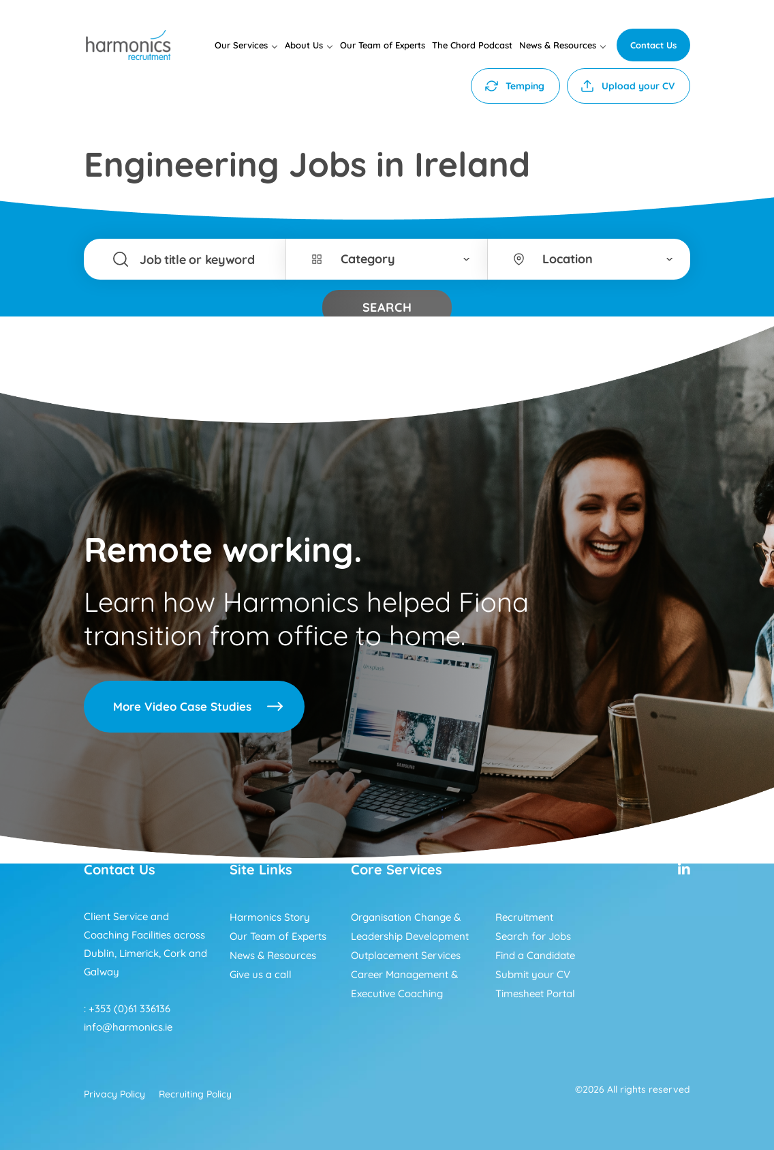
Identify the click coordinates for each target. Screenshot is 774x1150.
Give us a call (261, 974)
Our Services (241, 45)
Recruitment (524, 917)
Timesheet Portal (535, 993)
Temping (525, 86)
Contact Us (653, 45)
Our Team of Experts (382, 45)
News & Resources (557, 45)
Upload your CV (638, 86)
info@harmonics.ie (128, 1026)
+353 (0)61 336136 (129, 1008)
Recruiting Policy (195, 1094)
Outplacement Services (406, 955)
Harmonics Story (270, 917)
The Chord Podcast (472, 45)
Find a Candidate (535, 955)
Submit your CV (532, 974)
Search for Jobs (533, 936)
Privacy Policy (114, 1094)
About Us (304, 45)
